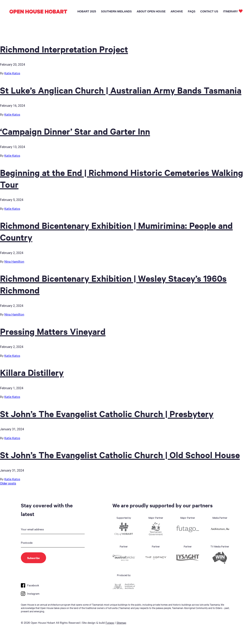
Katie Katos (12, 73)
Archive (176, 11)
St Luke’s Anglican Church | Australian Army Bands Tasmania (120, 90)
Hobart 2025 (86, 11)
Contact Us (209, 11)
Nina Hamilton (14, 261)
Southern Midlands (116, 11)
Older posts (8, 483)
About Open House (151, 11)
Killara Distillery (32, 372)
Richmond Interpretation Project (64, 49)
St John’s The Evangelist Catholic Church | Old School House (120, 454)
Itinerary (230, 11)
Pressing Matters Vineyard (53, 331)
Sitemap (121, 622)
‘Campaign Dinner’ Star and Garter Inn (75, 131)
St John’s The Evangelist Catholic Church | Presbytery (106, 413)
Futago (110, 622)
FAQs (191, 11)
